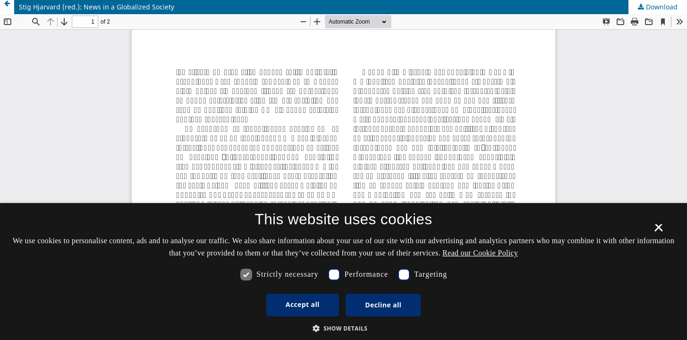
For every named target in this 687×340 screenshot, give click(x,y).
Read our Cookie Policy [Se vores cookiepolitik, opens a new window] (480, 253)
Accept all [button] (303, 304)
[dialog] (343, 271)
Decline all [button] (383, 304)
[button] (344, 328)
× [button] (658, 231)
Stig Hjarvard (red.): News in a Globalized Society (96, 6)
